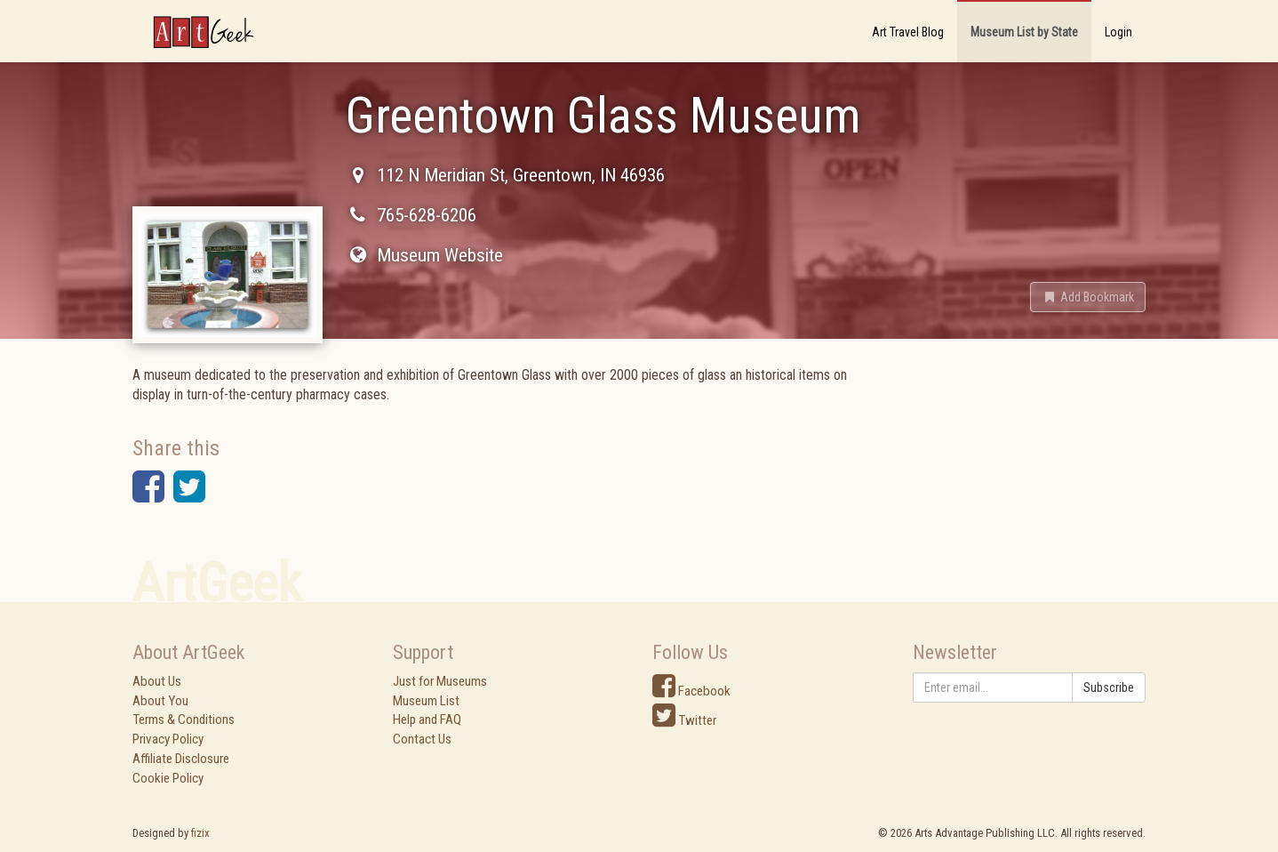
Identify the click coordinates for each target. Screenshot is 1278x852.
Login (1118, 32)
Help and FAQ (427, 719)
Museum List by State (1024, 32)
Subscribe (1108, 687)
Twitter (684, 720)
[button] (1088, 297)
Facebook (691, 691)
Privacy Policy (168, 739)
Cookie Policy (168, 778)
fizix (200, 833)
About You (160, 701)
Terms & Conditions (183, 719)
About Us (156, 681)
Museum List (426, 701)
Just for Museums (440, 681)
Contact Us (422, 739)
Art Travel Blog (908, 32)
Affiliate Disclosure (180, 759)
